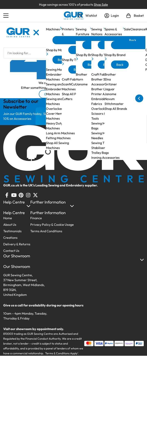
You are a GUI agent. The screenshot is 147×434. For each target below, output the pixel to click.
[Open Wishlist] (87, 15)
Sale (127, 29)
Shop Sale (101, 4)
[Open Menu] (6, 15)
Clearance (137, 29)
